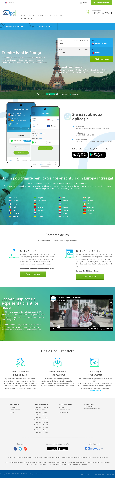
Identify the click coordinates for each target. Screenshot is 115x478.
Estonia (63, 201)
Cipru (87, 197)
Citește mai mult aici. (95, 390)
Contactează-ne (63, 412)
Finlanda (88, 201)
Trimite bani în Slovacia (41, 427)
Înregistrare (33, 274)
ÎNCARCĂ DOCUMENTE (44, 16)
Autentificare (90, 276)
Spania (87, 213)
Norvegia (39, 210)
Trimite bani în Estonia (40, 412)
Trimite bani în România (41, 425)
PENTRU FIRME (58, 16)
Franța (13, 204)
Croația (13, 201)
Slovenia (63, 213)
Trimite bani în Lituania (41, 420)
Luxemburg (89, 207)
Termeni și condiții (85, 474)
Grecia (62, 204)
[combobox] (103, 43)
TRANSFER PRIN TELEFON (43, 26)
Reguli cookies (111, 474)
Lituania (63, 207)
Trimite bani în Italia (40, 415)
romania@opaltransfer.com (92, 409)
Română (9, 2)
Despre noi (13, 407)
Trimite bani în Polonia (41, 422)
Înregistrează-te (103, 2)
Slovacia (38, 213)
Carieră (12, 412)
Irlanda (87, 204)
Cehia (62, 197)
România (14, 213)
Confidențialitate (99, 474)
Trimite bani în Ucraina (41, 432)
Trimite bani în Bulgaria (41, 407)
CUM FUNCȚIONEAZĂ (27, 16)
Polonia (63, 210)
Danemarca (40, 201)
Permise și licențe (15, 410)
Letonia (38, 207)
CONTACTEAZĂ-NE (26, 18)
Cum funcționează (64, 410)
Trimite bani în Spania (40, 430)
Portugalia (88, 210)
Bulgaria (38, 197)
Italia (12, 207)
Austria (13, 197)
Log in (85, 2)
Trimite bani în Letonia (41, 417)
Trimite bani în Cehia (40, 410)
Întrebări (61, 407)
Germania (39, 204)
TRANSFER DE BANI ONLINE (14, 26)
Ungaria (63, 216)
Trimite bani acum (101, 59)
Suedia (13, 216)
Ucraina (38, 216)
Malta (13, 210)
